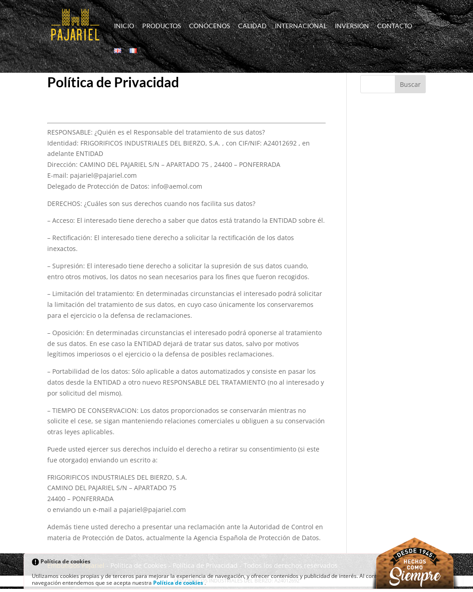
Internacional (301, 26)
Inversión (352, 26)
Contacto (394, 26)
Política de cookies (178, 583)
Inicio (124, 26)
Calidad (252, 26)
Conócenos (209, 26)
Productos (161, 26)
